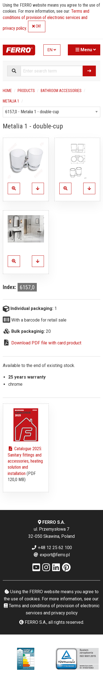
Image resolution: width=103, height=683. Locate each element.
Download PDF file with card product (46, 342)
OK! (36, 26)
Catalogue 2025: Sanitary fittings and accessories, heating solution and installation (25, 461)
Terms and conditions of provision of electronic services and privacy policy (46, 20)
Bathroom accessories (61, 90)
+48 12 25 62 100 (51, 547)
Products (26, 90)
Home (7, 90)
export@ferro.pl (51, 554)
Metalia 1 (11, 101)
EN (52, 50)
